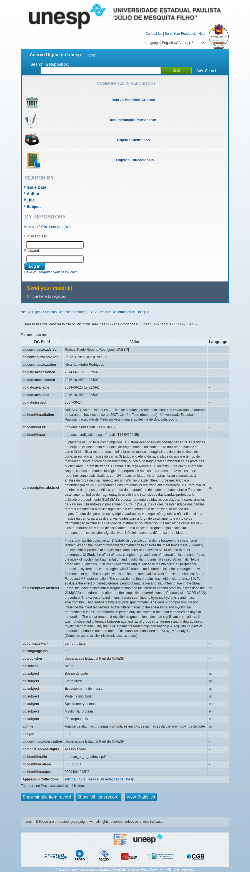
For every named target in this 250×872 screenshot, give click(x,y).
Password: (32, 251)
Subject (34, 206)
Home (91, 55)
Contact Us (154, 34)
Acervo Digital (31, 312)
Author (33, 193)
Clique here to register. (46, 296)
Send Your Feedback (180, 34)
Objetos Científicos (59, 312)
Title (31, 200)
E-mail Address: (36, 236)
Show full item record (98, 797)
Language (175, 43)
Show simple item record (47, 797)
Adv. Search (206, 70)
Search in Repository (50, 64)
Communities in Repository (126, 83)
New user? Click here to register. (48, 227)
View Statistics (140, 797)
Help (201, 34)
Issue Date (36, 187)
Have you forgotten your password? (50, 272)
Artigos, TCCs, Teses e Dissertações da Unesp (111, 312)
